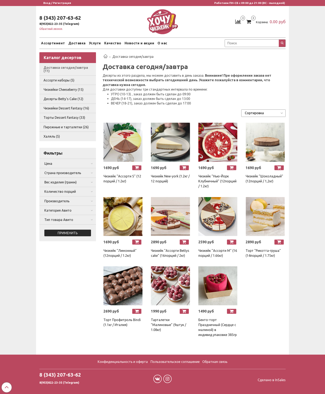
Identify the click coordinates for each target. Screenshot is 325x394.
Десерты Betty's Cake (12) (63, 99)
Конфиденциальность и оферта (123, 362)
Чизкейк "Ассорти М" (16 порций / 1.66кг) (217, 253)
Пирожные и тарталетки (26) (66, 127)
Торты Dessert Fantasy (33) (64, 117)
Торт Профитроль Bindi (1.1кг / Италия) (122, 322)
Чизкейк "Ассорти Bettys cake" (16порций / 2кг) (170, 253)
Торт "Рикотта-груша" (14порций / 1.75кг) (263, 253)
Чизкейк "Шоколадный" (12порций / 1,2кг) (264, 178)
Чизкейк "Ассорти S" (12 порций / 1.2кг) (122, 178)
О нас (162, 43)
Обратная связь (214, 362)
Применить (68, 233)
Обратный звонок (50, 28)
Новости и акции (139, 43)
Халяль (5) (52, 136)
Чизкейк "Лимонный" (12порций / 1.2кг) (120, 253)
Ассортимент (53, 43)
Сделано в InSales (272, 380)
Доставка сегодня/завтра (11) (66, 69)
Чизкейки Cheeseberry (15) (64, 89)
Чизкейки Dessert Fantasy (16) (66, 108)
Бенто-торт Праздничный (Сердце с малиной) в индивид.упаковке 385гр (217, 327)
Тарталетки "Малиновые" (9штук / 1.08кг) (168, 325)
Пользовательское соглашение (175, 362)
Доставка (77, 43)
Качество (112, 43)
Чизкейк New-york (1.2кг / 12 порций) (170, 178)
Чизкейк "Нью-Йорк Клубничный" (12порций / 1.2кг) (217, 181)
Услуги (95, 43)
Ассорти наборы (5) (59, 80)
